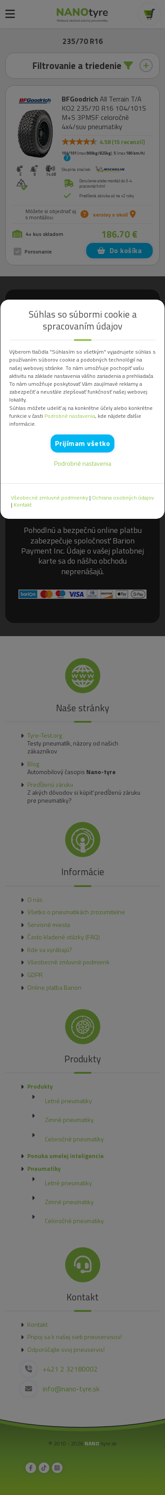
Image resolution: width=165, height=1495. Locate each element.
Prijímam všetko (82, 443)
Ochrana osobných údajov (123, 497)
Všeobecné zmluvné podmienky (49, 497)
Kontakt (23, 504)
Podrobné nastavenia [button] (69, 416)
